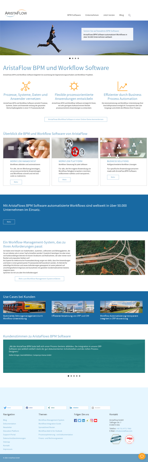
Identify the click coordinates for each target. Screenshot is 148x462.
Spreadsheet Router (47, 454)
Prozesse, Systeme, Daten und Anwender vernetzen (26, 96)
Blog (121, 15)
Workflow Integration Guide (50, 451)
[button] (12, 435)
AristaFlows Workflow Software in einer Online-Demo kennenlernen (75, 119)
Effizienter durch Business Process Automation (122, 96)
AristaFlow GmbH (14, 458)
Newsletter (7, 454)
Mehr (16, 182)
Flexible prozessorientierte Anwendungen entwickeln (74, 96)
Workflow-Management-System (51, 447)
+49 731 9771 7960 (123, 456)
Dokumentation (9, 451)
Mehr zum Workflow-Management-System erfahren (39, 279)
